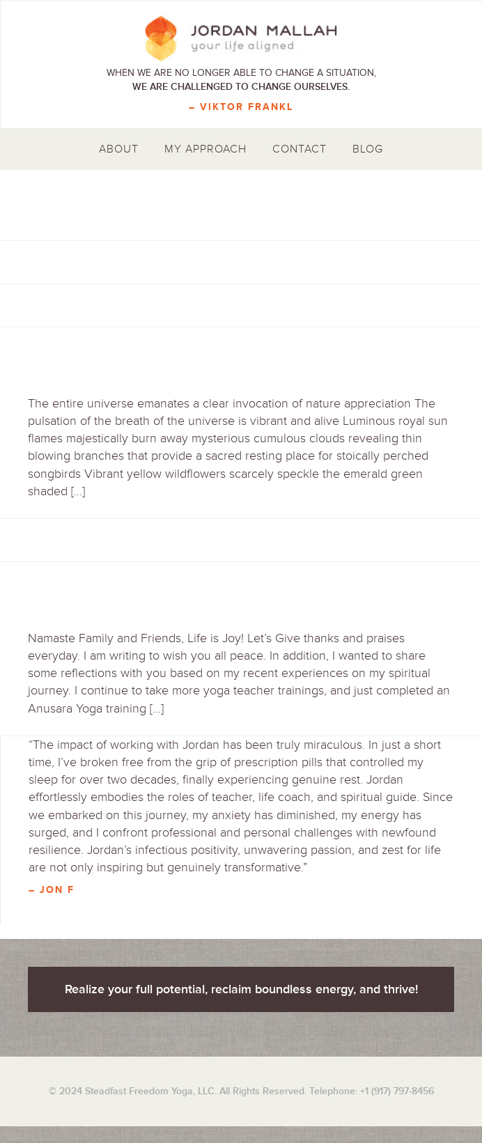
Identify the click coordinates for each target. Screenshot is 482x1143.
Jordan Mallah (241, 38)
